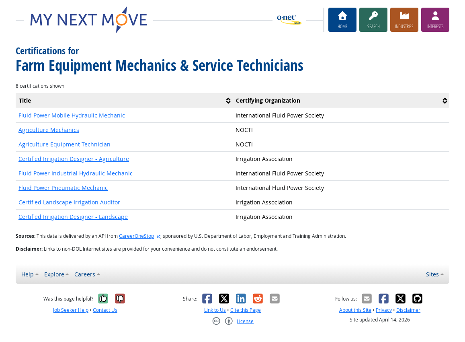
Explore (54, 274)
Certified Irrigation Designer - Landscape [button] (73, 216)
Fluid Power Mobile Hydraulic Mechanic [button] (71, 115)
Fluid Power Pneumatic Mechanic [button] (63, 188)
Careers (84, 274)
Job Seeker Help (70, 310)
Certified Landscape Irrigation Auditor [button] (69, 202)
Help (27, 274)
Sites (432, 274)
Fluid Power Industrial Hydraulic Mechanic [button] (75, 173)
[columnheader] (124, 100)
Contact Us (105, 310)
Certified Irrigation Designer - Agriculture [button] (73, 159)
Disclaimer (408, 310)
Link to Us (215, 310)
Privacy (384, 310)
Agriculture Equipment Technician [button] (64, 144)
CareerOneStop (136, 236)
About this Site (355, 310)
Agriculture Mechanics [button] (48, 130)
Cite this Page (245, 310)
